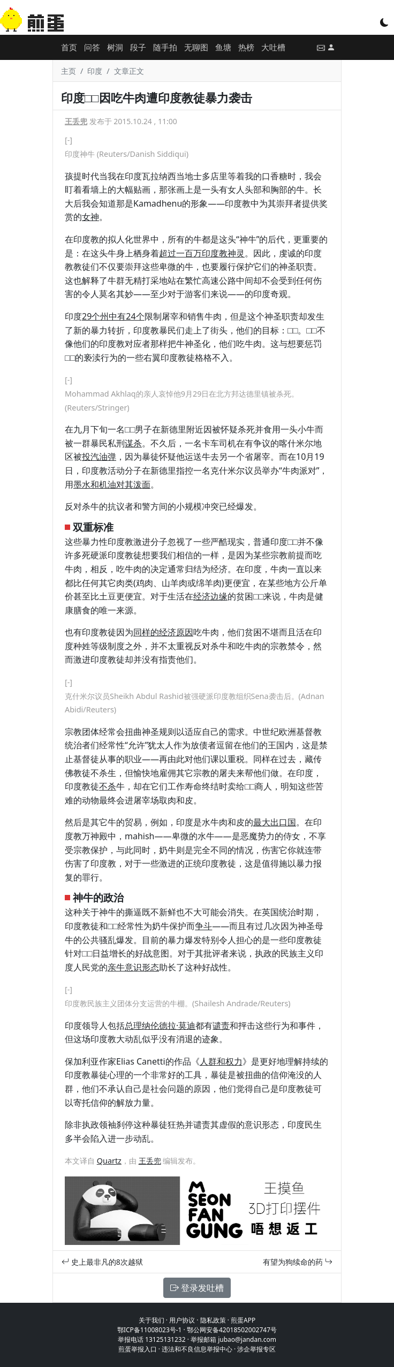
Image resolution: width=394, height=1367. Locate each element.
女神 (90, 217)
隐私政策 (213, 1320)
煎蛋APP (243, 1320)
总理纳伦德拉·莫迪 (160, 1025)
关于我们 (151, 1320)
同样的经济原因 (163, 632)
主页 (68, 71)
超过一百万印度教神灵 (202, 253)
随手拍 (165, 47)
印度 (94, 71)
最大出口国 (274, 822)
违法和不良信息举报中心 (197, 1349)
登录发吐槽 (197, 1288)
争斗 (203, 926)
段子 (138, 47)
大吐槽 (273, 47)
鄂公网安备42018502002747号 (232, 1329)
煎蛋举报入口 (137, 1349)
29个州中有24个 (113, 316)
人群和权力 (221, 1061)
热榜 (246, 47)
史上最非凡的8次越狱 (102, 1262)
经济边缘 (210, 596)
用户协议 (182, 1320)
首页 (69, 47)
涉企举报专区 (256, 1349)
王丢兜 (76, 121)
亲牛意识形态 (133, 967)
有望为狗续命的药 (297, 1262)
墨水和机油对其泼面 (111, 484)
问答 (92, 47)
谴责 (221, 1025)
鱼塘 (223, 47)
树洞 (115, 47)
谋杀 (133, 443)
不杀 (107, 786)
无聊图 (196, 47)
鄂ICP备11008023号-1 (149, 1329)
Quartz (109, 1161)
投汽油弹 (99, 456)
